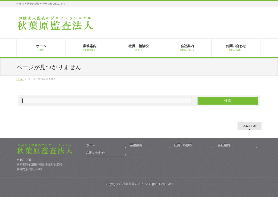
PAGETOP (249, 125)
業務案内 (136, 145)
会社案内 (224, 145)
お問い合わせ (95, 152)
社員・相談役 (183, 145)
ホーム (90, 145)
